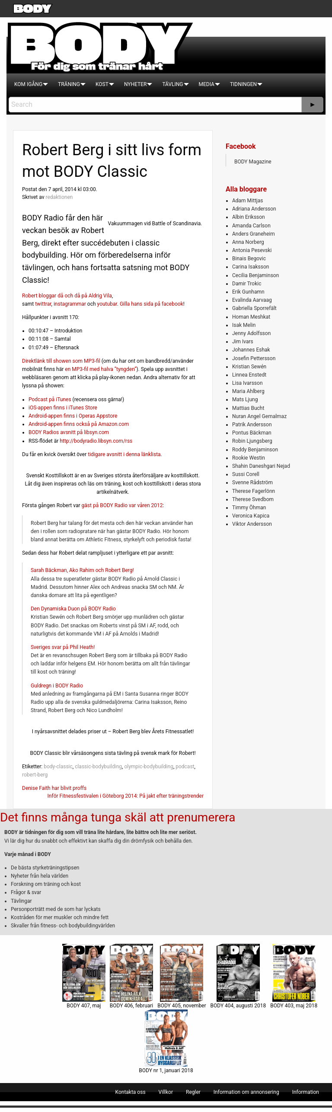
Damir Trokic (246, 284)
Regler (193, 1092)
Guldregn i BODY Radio (57, 686)
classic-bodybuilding (98, 767)
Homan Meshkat (251, 317)
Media (206, 84)
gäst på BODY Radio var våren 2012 (122, 505)
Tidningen (243, 84)
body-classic (58, 767)
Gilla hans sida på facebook (151, 304)
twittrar (43, 304)
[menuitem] (28, 84)
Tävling (172, 84)
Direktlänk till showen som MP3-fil (61, 361)
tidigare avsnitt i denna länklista (124, 454)
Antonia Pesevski (252, 250)
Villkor (166, 1092)
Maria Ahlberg (248, 391)
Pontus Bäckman (251, 433)
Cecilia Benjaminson (255, 275)
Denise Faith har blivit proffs (54, 788)
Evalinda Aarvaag (252, 300)
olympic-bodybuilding (148, 767)
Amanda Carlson (251, 226)
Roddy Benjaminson (255, 450)
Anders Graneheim (253, 234)
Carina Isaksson (250, 267)
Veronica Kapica (250, 516)
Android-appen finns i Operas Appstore (73, 416)
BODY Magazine (252, 162)
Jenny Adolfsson (251, 333)
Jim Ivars (242, 342)
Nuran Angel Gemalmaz (259, 416)
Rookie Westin (248, 458)
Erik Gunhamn (248, 292)
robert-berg (35, 775)
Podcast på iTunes (50, 399)
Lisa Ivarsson (247, 383)
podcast (185, 767)
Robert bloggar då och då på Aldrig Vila (67, 296)
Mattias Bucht (248, 408)
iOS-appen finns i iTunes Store (63, 408)
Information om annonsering (246, 1092)
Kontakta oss (130, 1092)
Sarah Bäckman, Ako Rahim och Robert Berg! (82, 570)
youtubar (107, 304)
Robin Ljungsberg (252, 441)
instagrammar (70, 304)
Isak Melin (243, 325)
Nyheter (135, 84)
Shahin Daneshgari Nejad (261, 466)
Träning (69, 84)
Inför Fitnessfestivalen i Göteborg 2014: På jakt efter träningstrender (126, 796)
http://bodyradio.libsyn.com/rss (96, 441)
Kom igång (28, 84)
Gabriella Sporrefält (254, 308)
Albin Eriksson (248, 217)
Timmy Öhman (249, 508)
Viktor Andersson (252, 524)
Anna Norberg (248, 242)
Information (305, 1092)
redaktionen (59, 197)
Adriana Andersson (254, 209)
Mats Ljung (245, 399)
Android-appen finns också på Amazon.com (79, 424)
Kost (102, 84)
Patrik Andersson (252, 425)
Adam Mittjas (247, 201)
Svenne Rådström (252, 482)
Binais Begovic (249, 259)
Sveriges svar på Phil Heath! (63, 647)
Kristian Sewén (249, 367)
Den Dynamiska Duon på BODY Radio (73, 609)
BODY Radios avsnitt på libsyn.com (69, 432)
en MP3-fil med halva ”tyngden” (100, 369)
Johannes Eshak (251, 350)
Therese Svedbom (253, 499)
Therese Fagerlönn (253, 491)
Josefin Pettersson (253, 358)
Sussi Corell (245, 474)
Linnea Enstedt (249, 375)
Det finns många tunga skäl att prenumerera (117, 817)
